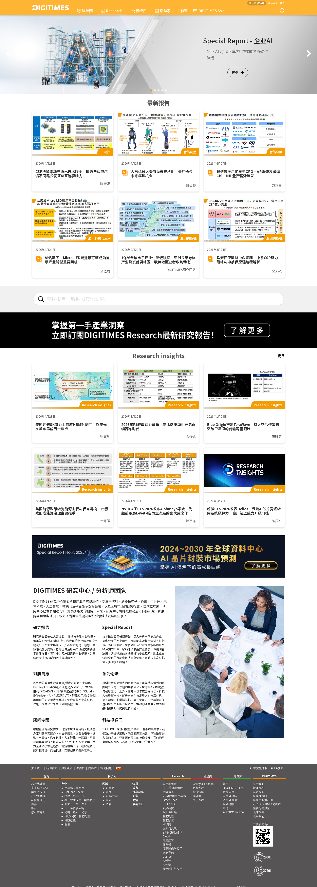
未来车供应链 (39, 788)
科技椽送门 (38, 800)
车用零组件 (170, 783)
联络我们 (258, 816)
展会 (34, 804)
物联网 (167, 824)
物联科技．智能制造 (77, 816)
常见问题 (106, 768)
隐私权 (92, 768)
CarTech (168, 856)
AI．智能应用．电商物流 (79, 800)
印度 (108, 792)
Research (112, 10)
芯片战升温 (38, 783)
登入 (282, 3)
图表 (67, 824)
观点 (135, 788)
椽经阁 (139, 10)
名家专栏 (198, 788)
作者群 (197, 796)
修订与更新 (38, 812)
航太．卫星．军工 (75, 804)
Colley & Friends (203, 783)
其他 (225, 808)
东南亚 (110, 788)
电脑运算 (168, 840)
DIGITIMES (269, 776)
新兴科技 (168, 808)
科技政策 (70, 820)
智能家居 (168, 820)
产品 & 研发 (230, 800)
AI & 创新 (229, 804)
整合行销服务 (261, 808)
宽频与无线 (170, 828)
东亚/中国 (112, 796)
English (278, 768)
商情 (135, 800)
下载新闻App (261, 824)
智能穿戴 (168, 852)
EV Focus (169, 804)
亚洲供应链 (170, 812)
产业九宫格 (38, 796)
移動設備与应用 (172, 848)
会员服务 (258, 792)
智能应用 (228, 792)
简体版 (260, 3)
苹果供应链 (38, 792)
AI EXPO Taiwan (233, 812)
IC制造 (167, 864)
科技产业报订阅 (263, 800)
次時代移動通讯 (172, 832)
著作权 (80, 768)
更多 (238, 72)
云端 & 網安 (230, 796)
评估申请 (273, 3)
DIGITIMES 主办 (233, 788)
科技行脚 (198, 792)
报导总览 (138, 792)
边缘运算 (168, 792)
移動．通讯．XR (74, 796)
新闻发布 (51, 768)
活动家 (163, 10)
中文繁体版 (260, 768)
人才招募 (258, 812)
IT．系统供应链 (74, 808)
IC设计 (167, 860)
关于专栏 (198, 800)
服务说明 (67, 768)
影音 (181, 10)
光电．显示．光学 (75, 812)
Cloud (166, 836)
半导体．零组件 (74, 788)
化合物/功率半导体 (174, 796)
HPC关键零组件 (173, 788)
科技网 (85, 10)
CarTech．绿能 (73, 792)
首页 (46, 776)
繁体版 (252, 3)
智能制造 (168, 816)
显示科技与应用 (172, 868)
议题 (135, 783)
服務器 (167, 844)
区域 (105, 783)
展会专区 (138, 804)
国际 (108, 800)
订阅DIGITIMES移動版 (267, 804)
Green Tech (170, 800)
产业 (64, 783)
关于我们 (36, 768)
